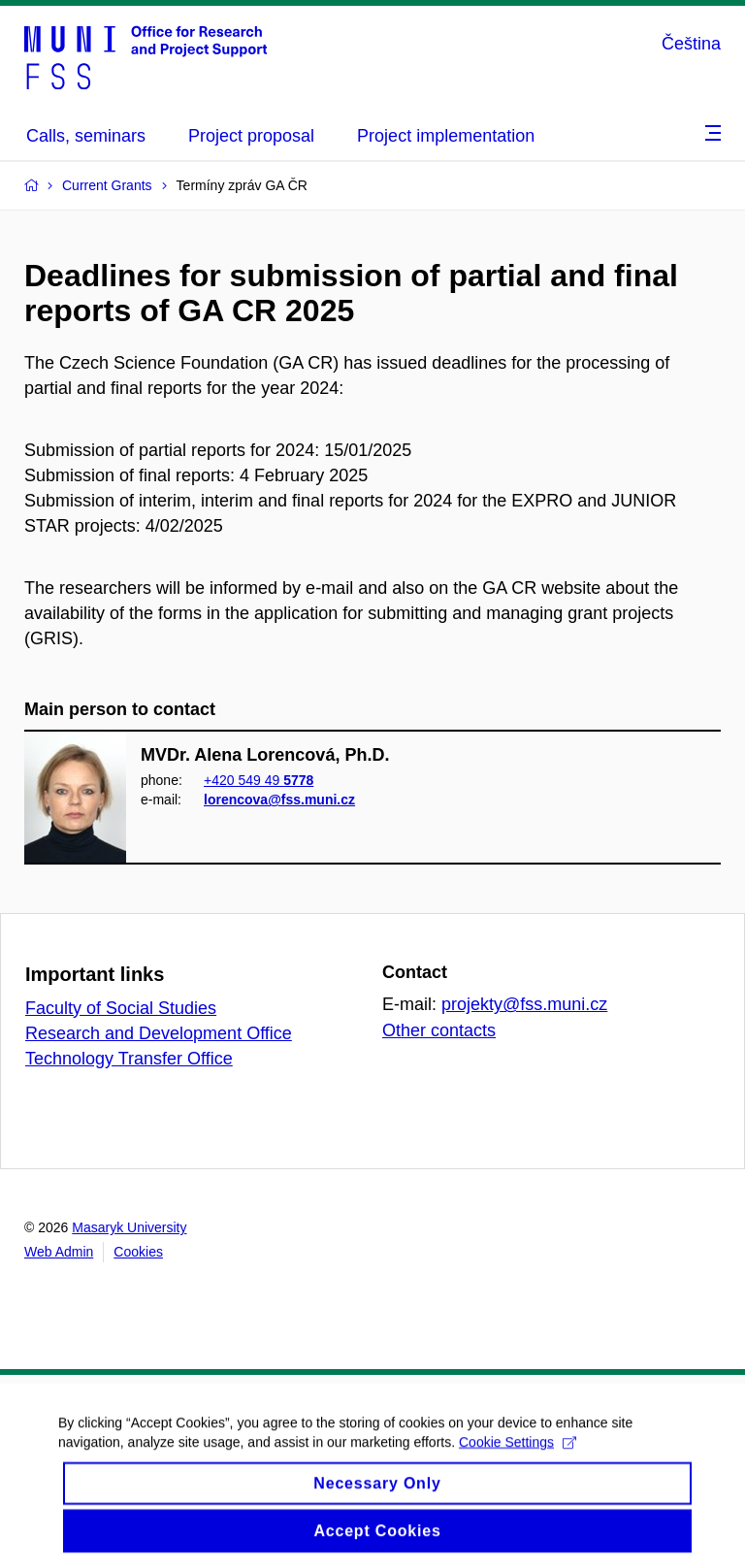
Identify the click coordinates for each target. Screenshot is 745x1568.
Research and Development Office (158, 1033)
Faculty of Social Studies (120, 1008)
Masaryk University (129, 1227)
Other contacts (439, 1030)
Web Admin (58, 1251)
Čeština (691, 43)
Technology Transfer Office (129, 1058)
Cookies (138, 1251)
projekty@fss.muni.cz (524, 1004)
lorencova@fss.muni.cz (279, 799)
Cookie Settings (517, 1453)
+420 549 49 (258, 780)
